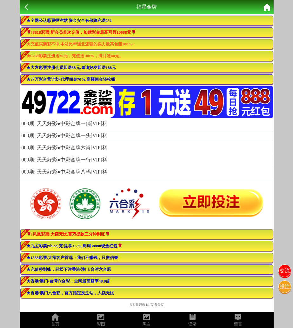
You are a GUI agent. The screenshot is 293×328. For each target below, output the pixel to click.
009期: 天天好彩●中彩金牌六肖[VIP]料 (65, 147)
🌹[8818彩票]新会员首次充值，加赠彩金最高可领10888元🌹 (81, 32)
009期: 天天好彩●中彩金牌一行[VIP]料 (65, 159)
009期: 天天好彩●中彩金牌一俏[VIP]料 (65, 123)
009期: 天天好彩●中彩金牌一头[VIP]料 (65, 135)
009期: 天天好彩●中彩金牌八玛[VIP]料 (65, 171)
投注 (285, 286)
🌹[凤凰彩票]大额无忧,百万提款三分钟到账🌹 (68, 234)
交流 (285, 270)
